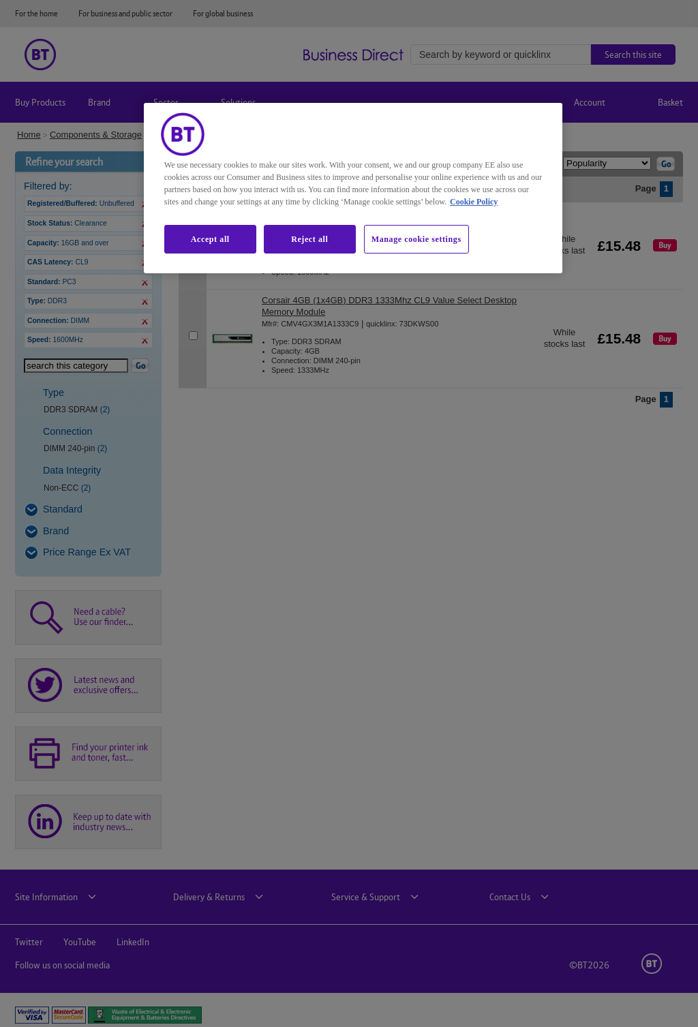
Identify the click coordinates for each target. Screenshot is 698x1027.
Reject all (309, 239)
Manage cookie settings (416, 239)
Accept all (210, 239)
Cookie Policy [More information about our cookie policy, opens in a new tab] (474, 201)
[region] (353, 188)
